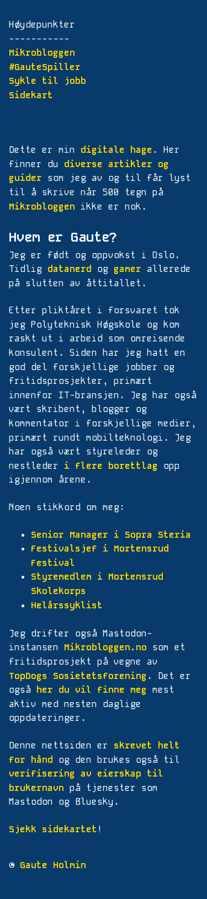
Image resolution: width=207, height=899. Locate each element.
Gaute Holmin (53, 865)
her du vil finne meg (91, 689)
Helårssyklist (67, 605)
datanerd (69, 269)
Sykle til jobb (47, 81)
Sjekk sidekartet (53, 829)
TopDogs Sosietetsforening (78, 676)
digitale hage (116, 150)
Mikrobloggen (42, 52)
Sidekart (31, 95)
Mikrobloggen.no (105, 647)
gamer (127, 269)
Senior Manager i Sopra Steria (111, 535)
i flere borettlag (111, 466)
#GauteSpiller (45, 67)
